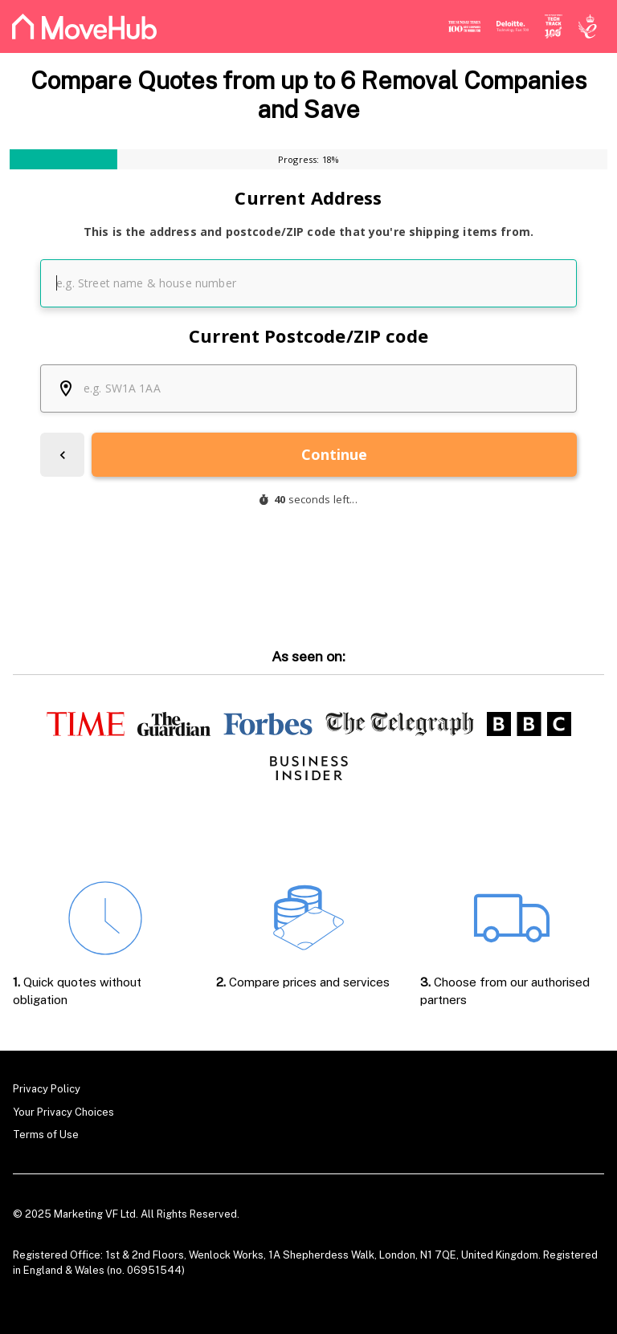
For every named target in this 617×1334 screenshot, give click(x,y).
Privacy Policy (46, 1089)
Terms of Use (46, 1135)
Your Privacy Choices (63, 1112)
